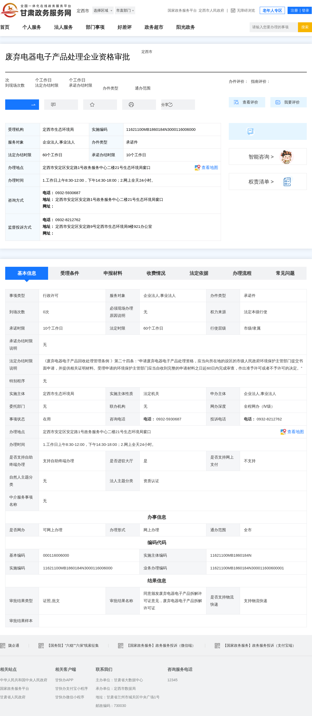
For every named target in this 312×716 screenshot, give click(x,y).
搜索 (305, 27)
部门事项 (95, 27)
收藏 (103, 104)
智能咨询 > (261, 157)
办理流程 (242, 270)
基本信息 (26, 270)
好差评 (125, 27)
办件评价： (238, 81)
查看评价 (250, 102)
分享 (164, 105)
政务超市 (154, 27)
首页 (4, 27)
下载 (142, 104)
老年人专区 (272, 10)
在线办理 (18, 104)
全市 (146, 83)
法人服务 (63, 27)
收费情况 (156, 270)
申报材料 (112, 270)
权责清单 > (261, 182)
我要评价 (292, 102)
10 (76, 82)
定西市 (159, 57)
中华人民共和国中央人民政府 (23, 677)
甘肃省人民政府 (12, 694)
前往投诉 (62, 232)
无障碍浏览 (246, 10)
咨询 (64, 104)
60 (39, 82)
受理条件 (69, 270)
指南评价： (260, 81)
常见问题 (285, 270)
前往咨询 (62, 206)
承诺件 (116, 83)
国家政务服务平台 (182, 10)
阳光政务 (185, 27)
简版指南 (267, 131)
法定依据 (199, 270)
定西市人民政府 (211, 10)
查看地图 (210, 167)
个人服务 (31, 27)
